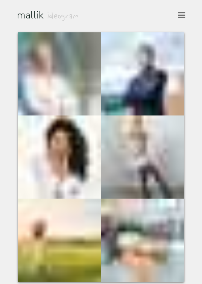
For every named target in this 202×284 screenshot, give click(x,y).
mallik (48, 15)
